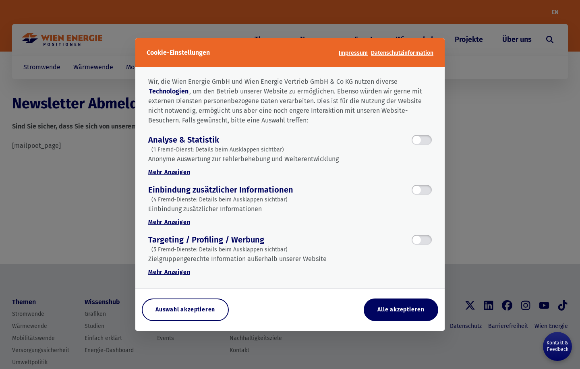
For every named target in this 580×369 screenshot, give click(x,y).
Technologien (168, 91)
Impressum (353, 53)
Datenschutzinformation (402, 53)
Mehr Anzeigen (169, 172)
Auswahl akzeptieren (185, 309)
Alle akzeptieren (401, 309)
